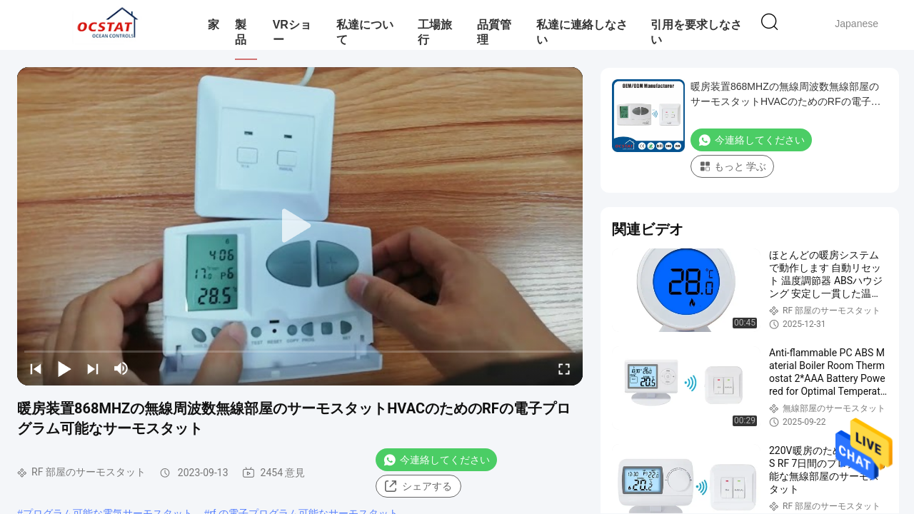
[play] (300, 226)
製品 (240, 32)
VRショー (292, 32)
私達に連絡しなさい (582, 32)
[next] (93, 368)
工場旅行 (435, 32)
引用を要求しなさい (696, 32)
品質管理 (494, 32)
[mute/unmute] (121, 368)
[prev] (35, 368)
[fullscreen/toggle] (564, 368)
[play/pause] (64, 368)
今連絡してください (436, 459)
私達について (364, 32)
